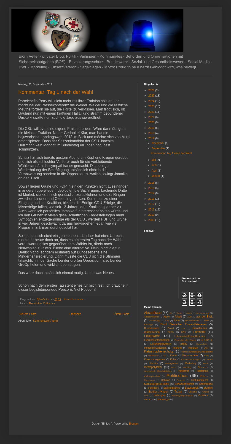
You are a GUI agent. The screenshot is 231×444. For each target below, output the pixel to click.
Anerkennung (202, 313)
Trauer (179, 391)
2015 (151, 188)
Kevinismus (153, 355)
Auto (166, 320)
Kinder (173, 355)
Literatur (153, 363)
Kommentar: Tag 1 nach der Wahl (55, 92)
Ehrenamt (199, 332)
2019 (151, 127)
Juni (154, 165)
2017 (151, 138)
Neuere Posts (27, 314)
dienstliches (200, 328)
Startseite (75, 314)
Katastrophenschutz (158, 351)
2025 (151, 95)
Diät (183, 328)
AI (170, 313)
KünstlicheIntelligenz (191, 359)
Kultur (173, 359)
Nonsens (203, 367)
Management (171, 363)
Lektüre (209, 359)
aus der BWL (204, 316)
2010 (151, 214)
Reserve (181, 380)
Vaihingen (160, 395)
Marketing (190, 363)
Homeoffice (201, 344)
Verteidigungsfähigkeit (182, 395)
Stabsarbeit (192, 387)
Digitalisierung (152, 332)
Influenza (193, 347)
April (155, 170)
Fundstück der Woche (185, 340)
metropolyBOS (153, 367)
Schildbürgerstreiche (156, 383)
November (158, 143)
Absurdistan (35, 303)
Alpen (189, 313)
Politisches (49, 303)
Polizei (204, 376)
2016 (151, 182)
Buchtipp (148, 324)
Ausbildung (154, 320)
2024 (151, 101)
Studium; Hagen (158, 391)
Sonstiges (153, 387)
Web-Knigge (164, 399)
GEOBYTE (207, 340)
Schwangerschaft (184, 383)
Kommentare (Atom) (45, 320)
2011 (151, 209)
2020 (151, 122)
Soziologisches (172, 387)
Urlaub (205, 391)
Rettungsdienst (199, 380)
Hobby (183, 343)
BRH (206, 320)
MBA (205, 363)
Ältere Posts (121, 314)
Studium (208, 387)
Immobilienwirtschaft (155, 347)
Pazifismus (202, 370)
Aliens (179, 313)
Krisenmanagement (155, 359)
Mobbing (187, 367)
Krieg (206, 355)
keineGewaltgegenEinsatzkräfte (197, 351)
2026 (151, 90)
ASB (189, 316)
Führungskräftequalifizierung (190, 336)
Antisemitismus (151, 316)
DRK (183, 332)
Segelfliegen (206, 383)
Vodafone (203, 395)
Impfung (177, 347)
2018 (151, 133)
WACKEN (149, 399)
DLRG (171, 332)
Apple (166, 316)
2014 (151, 193)
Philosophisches (152, 376)
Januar (156, 176)
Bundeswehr (151, 328)
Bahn (177, 320)
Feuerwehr (152, 336)
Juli (154, 159)
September (159, 148)
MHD (173, 367)
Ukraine (192, 391)
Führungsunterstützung (156, 340)
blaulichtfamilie (192, 320)
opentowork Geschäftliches (158, 371)
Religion (165, 380)
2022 (151, 111)
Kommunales (190, 355)
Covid (170, 328)
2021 (151, 117)
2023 (151, 106)
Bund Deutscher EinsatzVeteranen (184, 324)
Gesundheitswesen (160, 343)
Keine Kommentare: (75, 299)
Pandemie (183, 370)
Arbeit (178, 316)
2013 (151, 198)
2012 (151, 204)
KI (165, 355)
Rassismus (149, 380)
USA (146, 395)
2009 (151, 220)
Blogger (133, 423)
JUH (206, 348)
